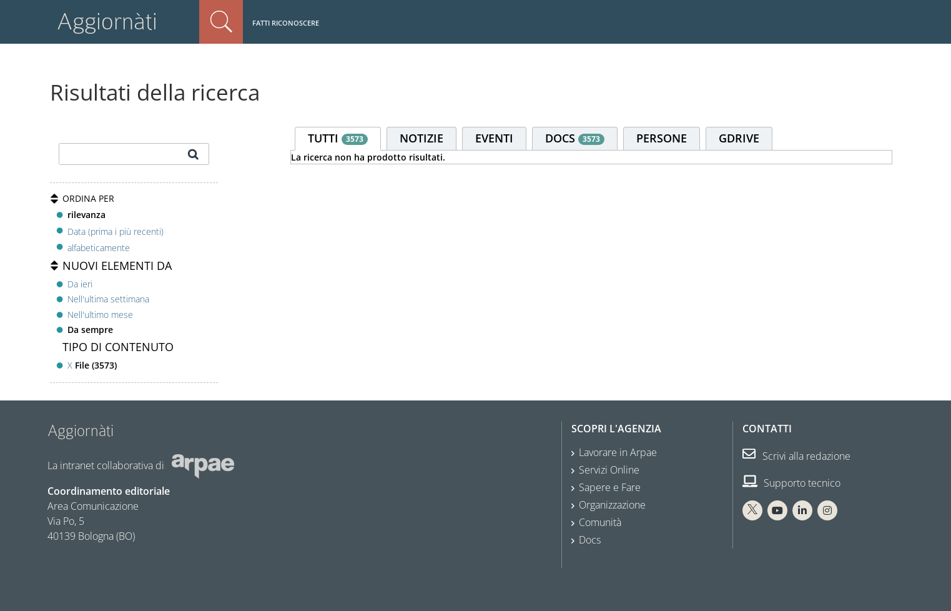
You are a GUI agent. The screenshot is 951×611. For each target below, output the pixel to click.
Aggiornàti (107, 21)
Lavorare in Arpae (618, 452)
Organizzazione (612, 505)
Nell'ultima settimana (108, 299)
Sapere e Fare (610, 487)
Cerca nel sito (221, 22)
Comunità (600, 522)
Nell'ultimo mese (100, 314)
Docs (590, 540)
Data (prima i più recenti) (115, 231)
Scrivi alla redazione (796, 456)
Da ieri (79, 284)
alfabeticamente (98, 248)
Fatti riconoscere (285, 22)
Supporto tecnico (791, 483)
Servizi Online (609, 470)
